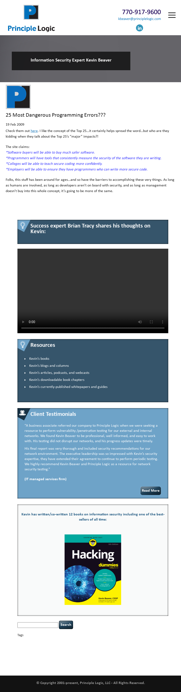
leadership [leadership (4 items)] (137, 650)
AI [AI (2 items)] (18, 641)
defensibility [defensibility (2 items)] (78, 646)
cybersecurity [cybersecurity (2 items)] (41, 646)
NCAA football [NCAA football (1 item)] (155, 651)
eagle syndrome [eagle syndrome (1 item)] (106, 646)
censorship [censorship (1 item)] (91, 641)
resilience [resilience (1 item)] (119, 655)
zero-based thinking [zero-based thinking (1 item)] (100, 666)
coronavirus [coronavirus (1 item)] (158, 641)
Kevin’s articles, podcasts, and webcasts (59, 373)
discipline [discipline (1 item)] (92, 646)
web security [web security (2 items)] (68, 666)
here (34, 131)
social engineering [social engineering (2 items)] (29, 660)
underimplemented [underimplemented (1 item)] (101, 661)
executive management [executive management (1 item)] (127, 646)
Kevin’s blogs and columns (49, 366)
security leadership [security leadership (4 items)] (151, 655)
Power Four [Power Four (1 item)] (93, 655)
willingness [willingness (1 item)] (84, 666)
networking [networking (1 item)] (23, 655)
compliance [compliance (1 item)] (129, 641)
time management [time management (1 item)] (80, 661)
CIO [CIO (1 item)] (120, 641)
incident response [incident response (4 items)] (84, 650)
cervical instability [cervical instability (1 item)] (107, 641)
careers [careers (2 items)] (80, 641)
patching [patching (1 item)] (60, 655)
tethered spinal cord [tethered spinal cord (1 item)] (52, 661)
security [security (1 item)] (129, 655)
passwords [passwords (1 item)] (49, 655)
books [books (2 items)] (50, 641)
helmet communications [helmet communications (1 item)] (55, 651)
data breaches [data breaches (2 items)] (60, 646)
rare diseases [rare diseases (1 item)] (107, 655)
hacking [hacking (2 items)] (145, 646)
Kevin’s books (39, 359)
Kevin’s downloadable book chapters (56, 380)
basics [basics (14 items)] (37, 640)
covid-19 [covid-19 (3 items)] (24, 646)
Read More (151, 491)
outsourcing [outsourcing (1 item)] (36, 655)
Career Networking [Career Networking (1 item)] (64, 641)
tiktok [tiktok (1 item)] (67, 661)
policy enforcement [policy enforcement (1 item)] (76, 655)
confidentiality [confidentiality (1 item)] (143, 641)
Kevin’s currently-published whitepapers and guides (68, 387)
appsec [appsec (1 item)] (24, 641)
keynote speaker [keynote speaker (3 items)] (114, 651)
